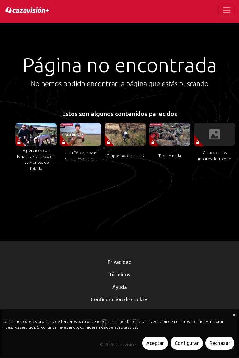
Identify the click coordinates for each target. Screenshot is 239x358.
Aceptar (155, 343)
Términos (119, 274)
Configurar (187, 343)
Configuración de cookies (119, 299)
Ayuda (119, 287)
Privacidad (120, 262)
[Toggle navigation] (226, 10)
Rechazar (219, 343)
